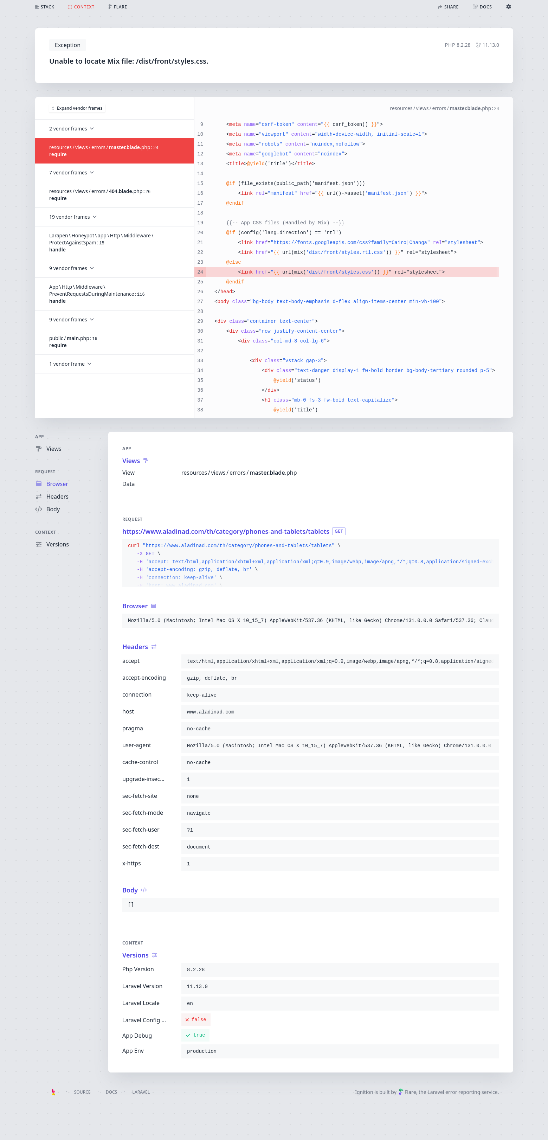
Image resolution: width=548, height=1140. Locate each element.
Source (82, 1092)
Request (45, 472)
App (39, 437)
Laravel (141, 1092)
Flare (407, 1092)
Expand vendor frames (77, 108)
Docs (111, 1092)
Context (45, 532)
